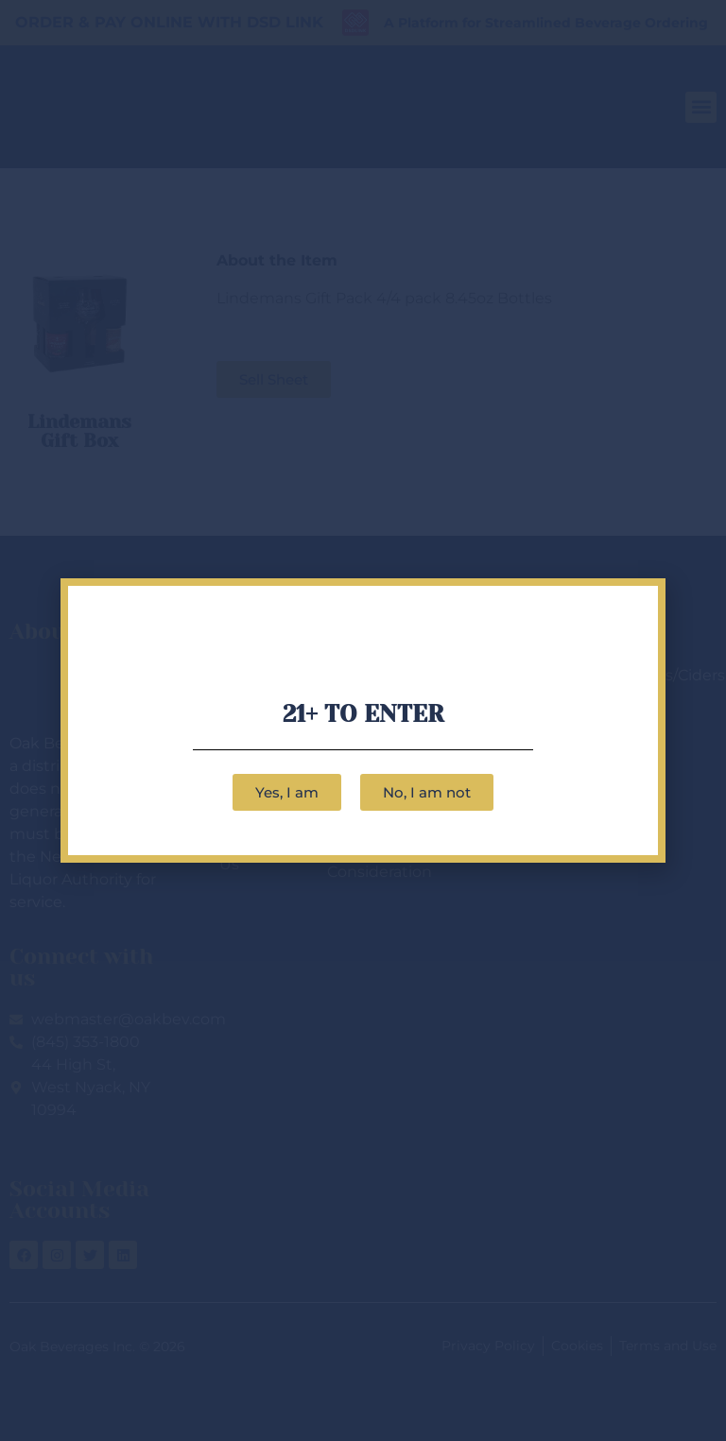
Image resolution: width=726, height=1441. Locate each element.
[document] (363, 720)
